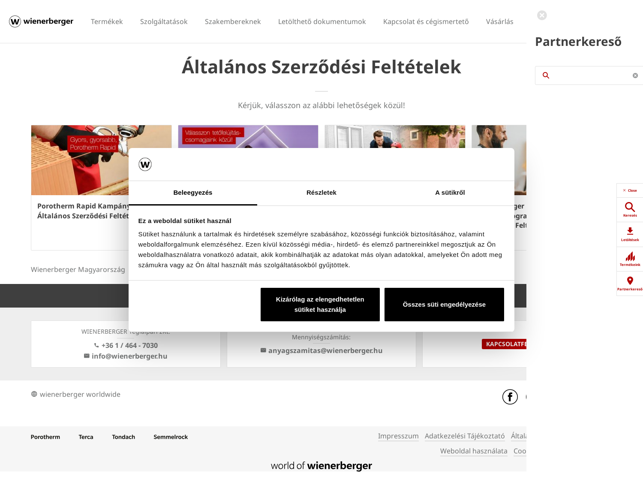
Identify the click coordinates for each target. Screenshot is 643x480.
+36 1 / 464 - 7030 (125, 345)
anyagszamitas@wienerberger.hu (321, 350)
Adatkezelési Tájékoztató (465, 436)
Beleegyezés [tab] (192, 192)
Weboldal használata (474, 451)
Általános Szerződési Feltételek (561, 436)
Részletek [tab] (321, 192)
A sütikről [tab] (450, 192)
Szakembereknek (233, 21)
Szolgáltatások (164, 21)
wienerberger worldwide (75, 394)
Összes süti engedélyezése (444, 304)
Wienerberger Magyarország (78, 269)
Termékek (107, 21)
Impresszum (398, 436)
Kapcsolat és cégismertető (426, 21)
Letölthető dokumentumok (322, 21)
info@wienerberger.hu (126, 356)
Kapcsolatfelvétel (517, 344)
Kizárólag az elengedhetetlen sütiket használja (320, 304)
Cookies (526, 451)
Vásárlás (500, 21)
